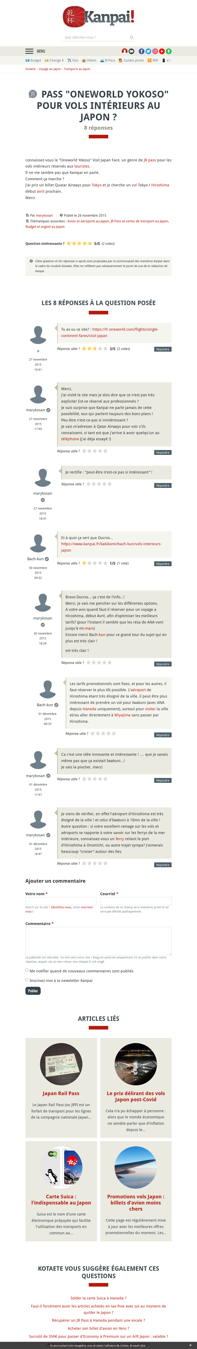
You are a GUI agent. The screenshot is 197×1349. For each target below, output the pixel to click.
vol (134, 184)
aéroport (138, 689)
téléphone (70, 438)
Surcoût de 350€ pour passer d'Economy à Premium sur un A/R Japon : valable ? (98, 1300)
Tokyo (96, 184)
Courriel (109, 894)
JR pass (150, 159)
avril (40, 191)
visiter (150, 708)
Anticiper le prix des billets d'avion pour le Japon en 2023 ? (98, 1308)
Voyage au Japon (50, 69)
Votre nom (36, 894)
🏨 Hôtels (89, 60)
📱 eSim (168, 60)
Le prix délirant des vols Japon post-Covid (136, 1096)
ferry (120, 838)
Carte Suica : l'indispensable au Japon (61, 1164)
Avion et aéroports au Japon (88, 221)
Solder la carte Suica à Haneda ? (98, 1262)
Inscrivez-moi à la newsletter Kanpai (61, 980)
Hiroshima (160, 184)
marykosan (44, 215)
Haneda (89, 708)
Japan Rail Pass (61, 1093)
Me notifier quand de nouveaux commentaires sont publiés (81, 970)
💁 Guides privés (131, 60)
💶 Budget (33, 60)
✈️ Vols (72, 60)
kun (102, 634)
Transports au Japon (77, 69)
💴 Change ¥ (54, 60)
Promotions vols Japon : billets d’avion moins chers (135, 1167)
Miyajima (122, 714)
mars (89, 628)
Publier (33, 990)
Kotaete (30, 69)
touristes (81, 166)
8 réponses (98, 128)
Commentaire (39, 923)
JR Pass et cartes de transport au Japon (139, 221)
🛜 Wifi (152, 60)
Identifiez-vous (61, 907)
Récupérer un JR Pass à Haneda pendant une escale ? (98, 1284)
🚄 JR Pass (107, 60)
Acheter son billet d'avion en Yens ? (98, 1292)
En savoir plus (138, 1345)
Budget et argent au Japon (45, 226)
